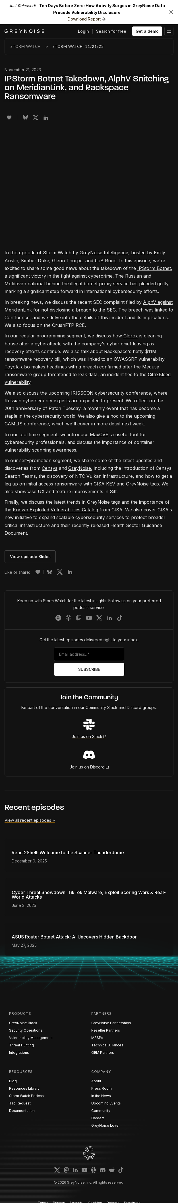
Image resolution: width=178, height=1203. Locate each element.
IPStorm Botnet (154, 268)
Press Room (101, 1088)
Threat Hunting (21, 1045)
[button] (168, 31)
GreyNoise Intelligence (104, 252)
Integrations (19, 1052)
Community (100, 1110)
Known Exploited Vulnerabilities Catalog (55, 510)
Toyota (12, 367)
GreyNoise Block (23, 1023)
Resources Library (24, 1088)
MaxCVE (99, 434)
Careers (98, 1118)
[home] (24, 31)
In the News (101, 1096)
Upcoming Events (106, 1103)
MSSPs (97, 1038)
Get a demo (147, 31)
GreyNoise (79, 468)
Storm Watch (26, 46)
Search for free (111, 31)
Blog (13, 1081)
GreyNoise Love (105, 1125)
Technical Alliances (107, 1045)
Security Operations (25, 1030)
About (96, 1081)
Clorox (130, 336)
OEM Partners (102, 1052)
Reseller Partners (105, 1030)
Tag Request (20, 1103)
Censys (49, 468)
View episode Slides (30, 556)
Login (83, 31)
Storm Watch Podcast (27, 1096)
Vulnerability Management (31, 1038)
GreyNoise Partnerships (111, 1023)
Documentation (22, 1110)
